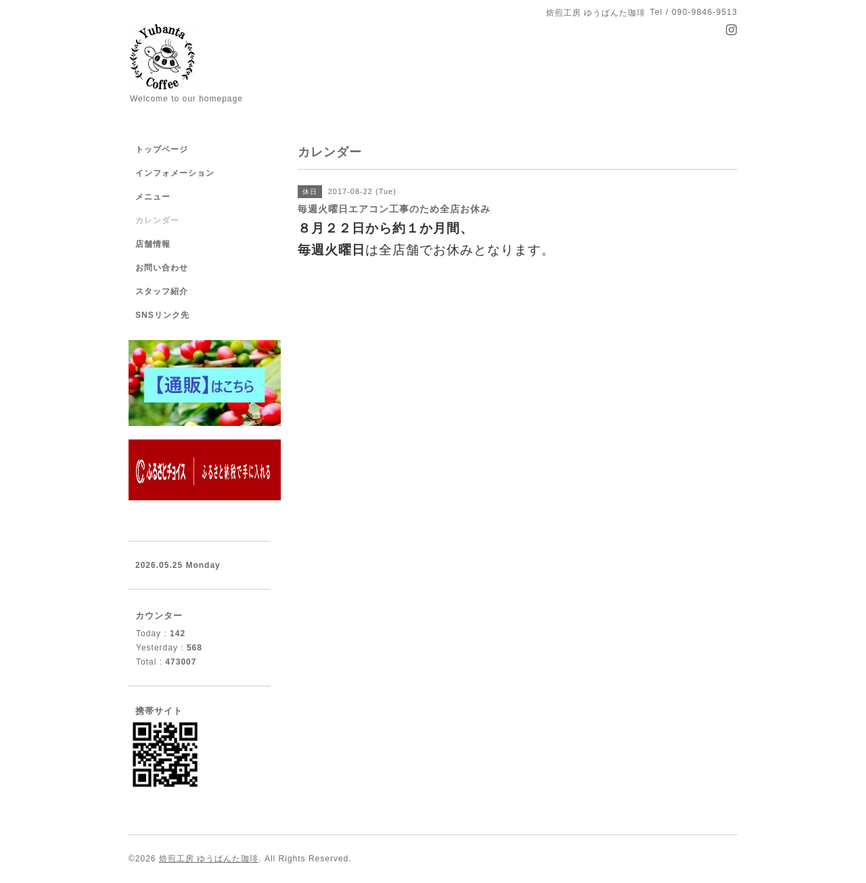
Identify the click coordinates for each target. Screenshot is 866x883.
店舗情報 (152, 244)
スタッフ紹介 (161, 291)
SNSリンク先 (162, 315)
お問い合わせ (161, 267)
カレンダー (157, 220)
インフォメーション (174, 173)
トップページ (161, 149)
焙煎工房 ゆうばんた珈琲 (208, 858)
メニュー (152, 196)
